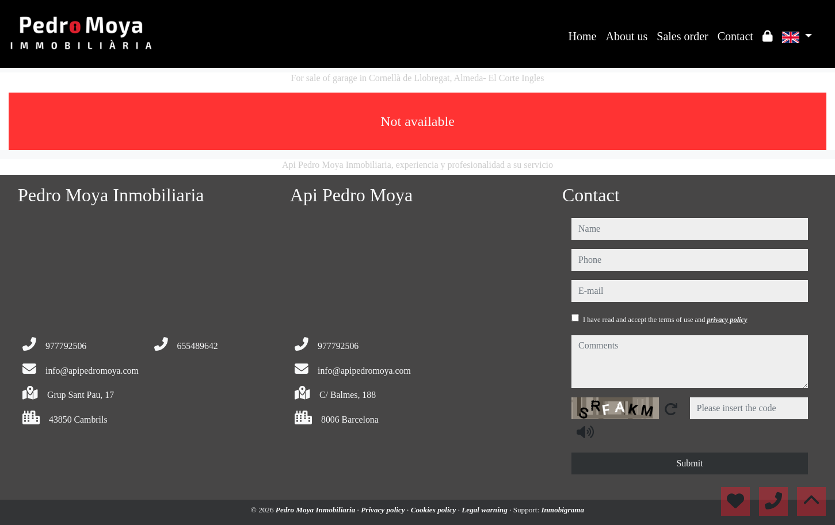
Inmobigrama (562, 509)
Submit (689, 463)
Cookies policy (434, 509)
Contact (735, 36)
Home (583, 36)
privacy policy (727, 320)
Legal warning (485, 509)
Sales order (682, 36)
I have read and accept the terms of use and (665, 320)
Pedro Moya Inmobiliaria (316, 509)
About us (626, 36)
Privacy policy (384, 509)
